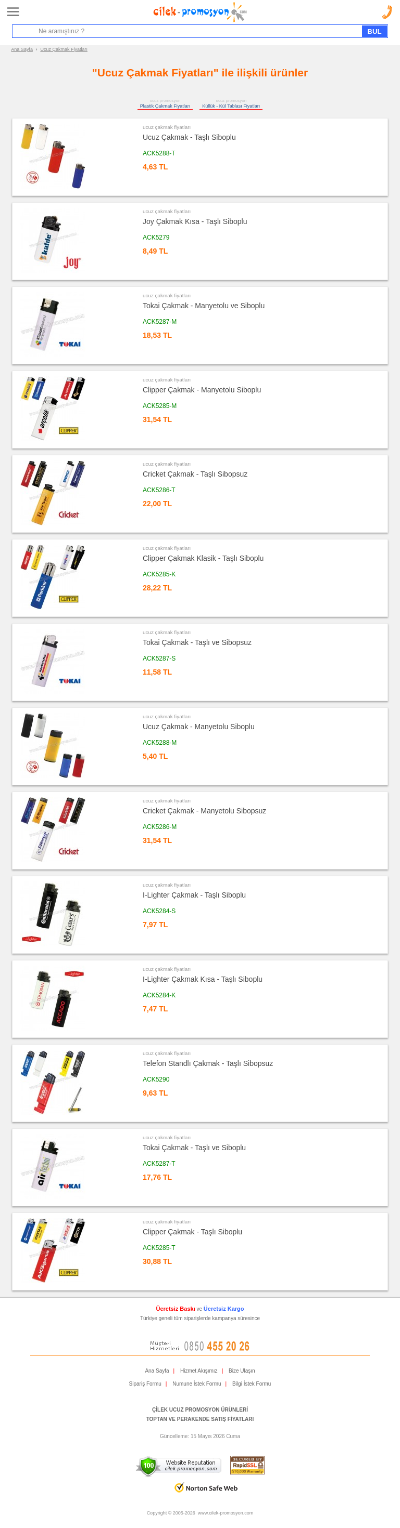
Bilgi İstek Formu (251, 1384)
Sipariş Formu (145, 1384)
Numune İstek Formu (196, 1384)
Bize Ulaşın (242, 1371)
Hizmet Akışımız (199, 1371)
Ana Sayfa (22, 49)
